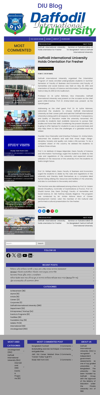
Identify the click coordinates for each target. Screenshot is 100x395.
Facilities (13, 317)
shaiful (51, 74)
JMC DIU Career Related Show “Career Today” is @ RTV (19, 124)
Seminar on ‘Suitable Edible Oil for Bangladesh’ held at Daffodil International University (80, 49)
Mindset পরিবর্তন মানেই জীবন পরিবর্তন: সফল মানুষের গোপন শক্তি (33, 272)
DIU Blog (50, 5)
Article (13, 296)
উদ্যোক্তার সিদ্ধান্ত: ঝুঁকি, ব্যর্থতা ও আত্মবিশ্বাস (25, 275)
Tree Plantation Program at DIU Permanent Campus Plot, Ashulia (19, 203)
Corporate (14, 302)
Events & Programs (18, 314)
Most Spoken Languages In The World (19, 228)
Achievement (15, 291)
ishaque (6, 104)
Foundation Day (16, 320)
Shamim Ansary (8, 130)
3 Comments (65, 346)
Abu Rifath (9, 79)
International (15, 326)
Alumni (13, 294)
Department (15, 308)
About (56, 39)
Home (48, 39)
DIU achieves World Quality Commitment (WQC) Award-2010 (19, 175)
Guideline (65, 39)
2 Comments (65, 349)
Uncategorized (46, 68)
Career (13, 299)
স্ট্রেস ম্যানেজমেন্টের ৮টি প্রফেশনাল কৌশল (24, 281)
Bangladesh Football (19, 74)
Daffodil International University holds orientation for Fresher (51, 48)
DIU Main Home (37, 39)
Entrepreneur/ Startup (19, 311)
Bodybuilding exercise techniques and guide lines (19, 99)
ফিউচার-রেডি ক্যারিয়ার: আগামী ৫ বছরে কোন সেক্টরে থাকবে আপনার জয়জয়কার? (38, 269)
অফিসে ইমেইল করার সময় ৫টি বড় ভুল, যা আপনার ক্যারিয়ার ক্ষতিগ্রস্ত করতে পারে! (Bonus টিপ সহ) (44, 278)
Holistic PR (14, 323)
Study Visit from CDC (19, 151)
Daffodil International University (23, 305)
